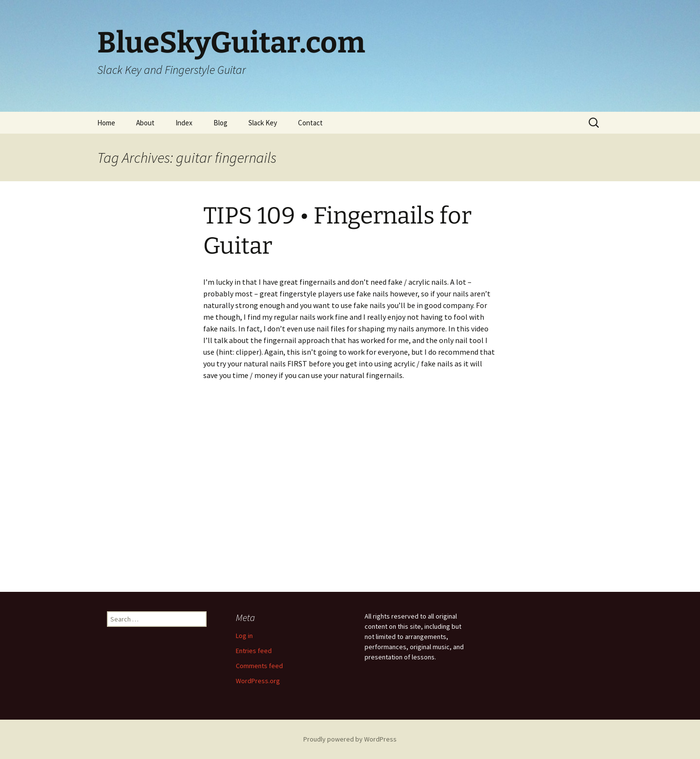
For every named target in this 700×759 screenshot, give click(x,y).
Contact (310, 122)
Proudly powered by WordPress (350, 739)
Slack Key (262, 122)
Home (106, 122)
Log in (244, 635)
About (145, 122)
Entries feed (254, 650)
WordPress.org (258, 680)
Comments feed (259, 665)
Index (183, 122)
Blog (220, 122)
